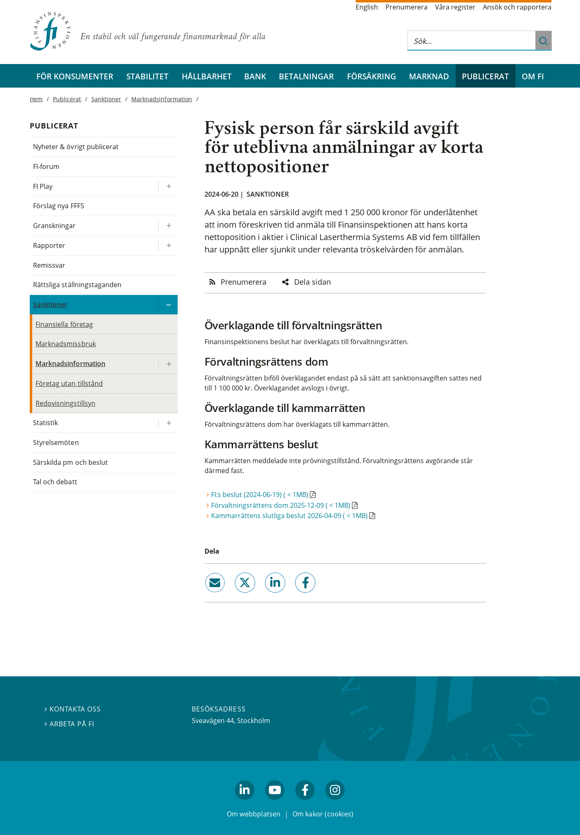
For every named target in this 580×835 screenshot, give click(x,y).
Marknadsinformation (161, 99)
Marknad (429, 76)
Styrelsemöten (55, 442)
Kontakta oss (73, 709)
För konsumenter (74, 76)
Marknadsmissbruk (66, 343)
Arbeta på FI (69, 723)
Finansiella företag (64, 324)
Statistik (45, 422)
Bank (255, 76)
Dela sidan (312, 282)
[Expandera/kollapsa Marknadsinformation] (167, 363)
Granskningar (54, 225)
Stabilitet (147, 76)
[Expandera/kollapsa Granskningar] (167, 226)
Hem (36, 99)
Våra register (455, 7)
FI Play (42, 186)
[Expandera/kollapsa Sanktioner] (167, 304)
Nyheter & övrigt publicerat (76, 146)
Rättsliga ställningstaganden (77, 284)
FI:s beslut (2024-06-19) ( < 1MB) (259, 494)
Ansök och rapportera (517, 7)
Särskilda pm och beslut (70, 462)
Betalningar (306, 76)
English (367, 7)
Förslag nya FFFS (58, 205)
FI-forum (46, 166)
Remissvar (49, 265)
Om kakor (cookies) (322, 813)
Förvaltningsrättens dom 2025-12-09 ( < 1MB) (280, 505)
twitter (233, 596)
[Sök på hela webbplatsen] (471, 40)
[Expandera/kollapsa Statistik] (167, 423)
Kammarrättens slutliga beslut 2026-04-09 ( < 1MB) (289, 515)
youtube (274, 803)
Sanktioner (268, 194)
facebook (296, 596)
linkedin (264, 596)
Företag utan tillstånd (69, 383)
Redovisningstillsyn (65, 403)
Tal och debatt (55, 481)
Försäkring (371, 76)
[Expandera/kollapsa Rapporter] (167, 245)
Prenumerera (406, 7)
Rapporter (49, 245)
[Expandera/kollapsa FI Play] (167, 186)
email (207, 596)
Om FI (533, 76)
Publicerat (485, 76)
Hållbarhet (207, 76)
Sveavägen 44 (213, 720)
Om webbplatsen (254, 813)
